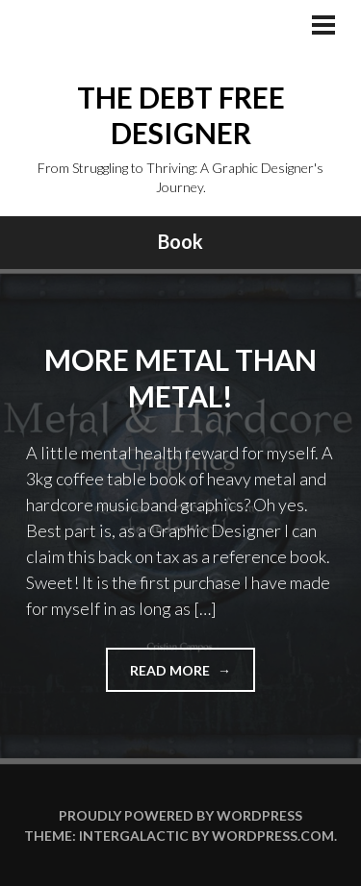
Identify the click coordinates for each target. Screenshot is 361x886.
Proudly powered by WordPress (180, 815)
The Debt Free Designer (181, 115)
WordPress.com (273, 835)
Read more (192, 676)
